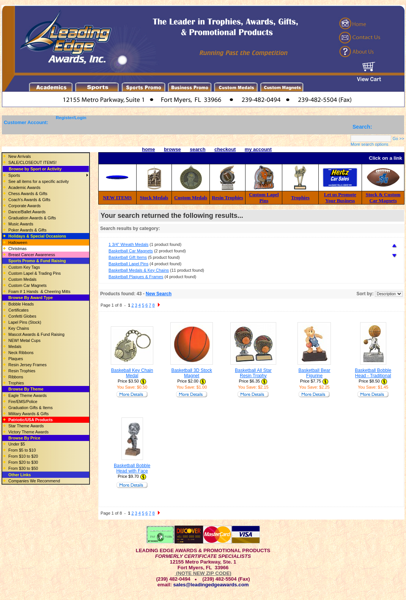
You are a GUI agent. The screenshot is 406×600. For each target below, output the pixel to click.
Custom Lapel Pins (264, 197)
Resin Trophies (227, 197)
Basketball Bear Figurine (314, 373)
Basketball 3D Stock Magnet (191, 373)
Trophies (300, 197)
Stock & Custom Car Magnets (383, 197)
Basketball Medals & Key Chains (139, 270)
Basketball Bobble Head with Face (132, 468)
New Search (159, 293)
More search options (370, 144)
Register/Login (71, 117)
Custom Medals (190, 197)
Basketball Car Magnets (131, 251)
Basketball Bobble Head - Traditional (373, 373)
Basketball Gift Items (128, 257)
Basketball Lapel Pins (128, 263)
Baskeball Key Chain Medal (132, 373)
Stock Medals (154, 197)
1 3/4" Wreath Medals (128, 244)
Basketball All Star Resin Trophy (253, 373)
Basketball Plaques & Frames (136, 276)
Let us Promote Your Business (340, 197)
